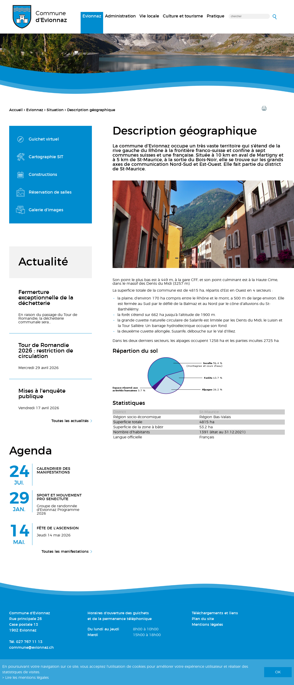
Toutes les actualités (70, 421)
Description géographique (91, 110)
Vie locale (149, 16)
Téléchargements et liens (215, 613)
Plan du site (203, 619)
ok (278, 672)
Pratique (215, 16)
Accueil (16, 110)
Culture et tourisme (183, 16)
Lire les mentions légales (27, 677)
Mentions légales (207, 624)
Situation (55, 110)
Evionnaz (91, 16)
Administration (120, 16)
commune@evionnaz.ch (31, 647)
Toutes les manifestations (65, 551)
